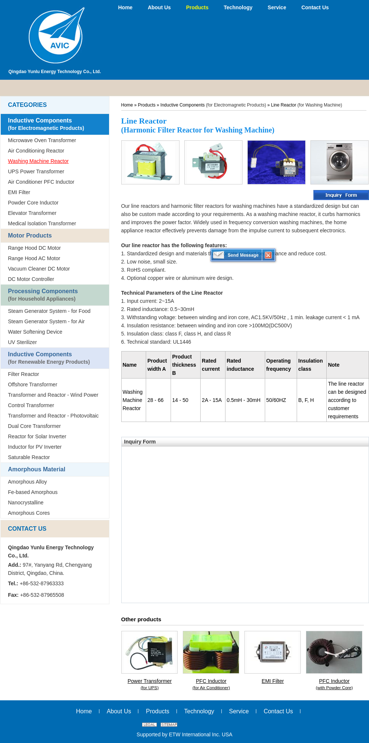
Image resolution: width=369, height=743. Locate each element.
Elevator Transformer (32, 213)
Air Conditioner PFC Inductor (41, 182)
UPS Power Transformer (36, 171)
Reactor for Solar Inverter (37, 436)
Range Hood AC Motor (34, 258)
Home (127, 105)
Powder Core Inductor (33, 203)
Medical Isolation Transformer (42, 223)
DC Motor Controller (31, 279)
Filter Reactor (23, 374)
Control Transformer (31, 405)
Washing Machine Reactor (38, 161)
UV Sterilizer (22, 342)
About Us (119, 711)
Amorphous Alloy (27, 482)
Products (147, 105)
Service (239, 711)
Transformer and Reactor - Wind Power (53, 395)
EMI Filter (19, 192)
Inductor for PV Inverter (35, 447)
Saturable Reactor (29, 457)
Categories (27, 105)
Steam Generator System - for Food (49, 311)
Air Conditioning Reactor (36, 151)
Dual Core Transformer (34, 426)
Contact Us (27, 529)
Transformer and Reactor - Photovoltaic (53, 416)
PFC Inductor (211, 684)
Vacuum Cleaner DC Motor (39, 269)
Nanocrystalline (26, 502)
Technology (199, 711)
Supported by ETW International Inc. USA (184, 734)
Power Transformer (149, 684)
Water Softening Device (35, 332)
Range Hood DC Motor (34, 248)
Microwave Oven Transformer (42, 140)
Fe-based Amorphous (33, 492)
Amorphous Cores (29, 513)
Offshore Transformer (32, 384)
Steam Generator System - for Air (46, 321)
